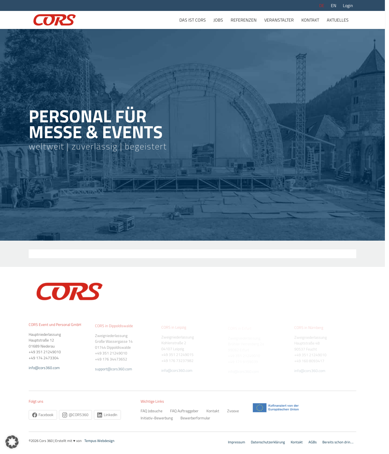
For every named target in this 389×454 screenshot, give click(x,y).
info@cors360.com (243, 371)
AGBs (312, 442)
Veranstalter (279, 20)
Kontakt (310, 20)
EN (333, 5)
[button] (12, 442)
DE (321, 5)
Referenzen (244, 20)
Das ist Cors (192, 20)
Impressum (236, 442)
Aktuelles (338, 20)
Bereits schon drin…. (338, 442)
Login (348, 5)
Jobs (218, 20)
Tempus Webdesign (99, 440)
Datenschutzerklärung (268, 442)
